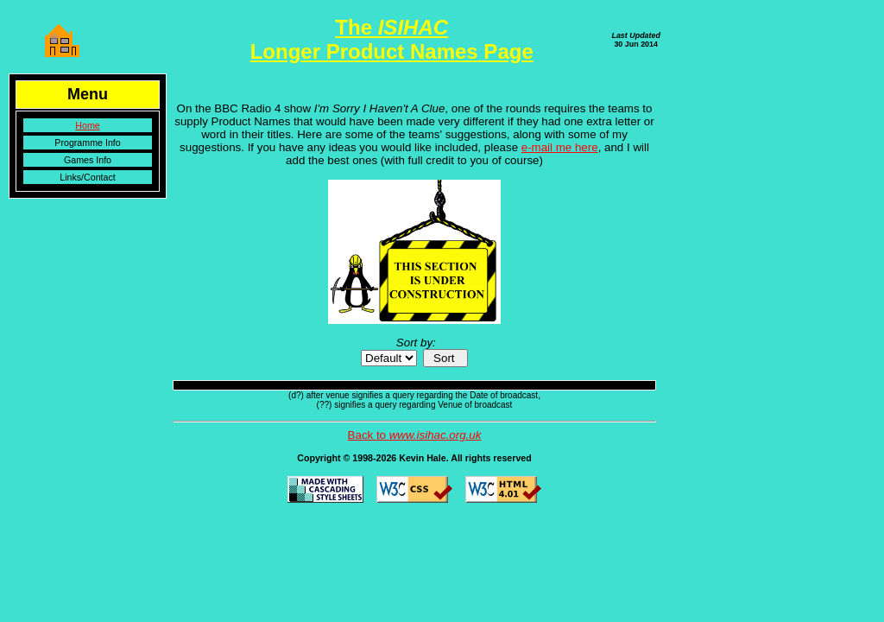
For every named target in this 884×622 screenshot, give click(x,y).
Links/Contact (88, 177)
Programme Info (87, 142)
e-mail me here (559, 147)
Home (87, 125)
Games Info (87, 160)
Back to (415, 434)
